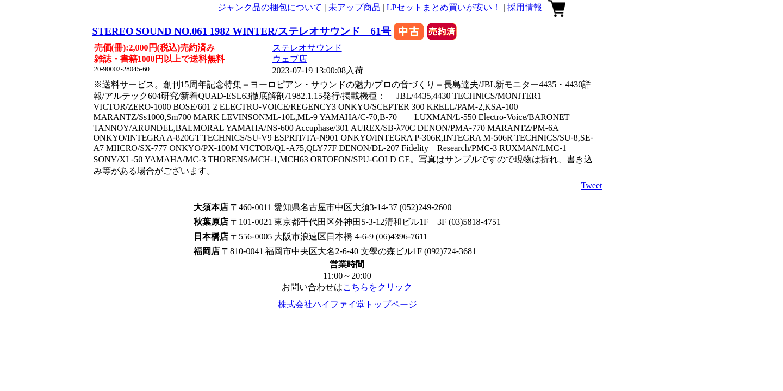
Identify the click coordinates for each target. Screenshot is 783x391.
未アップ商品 (354, 7)
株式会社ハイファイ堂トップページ (347, 304)
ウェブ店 (289, 59)
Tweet (591, 185)
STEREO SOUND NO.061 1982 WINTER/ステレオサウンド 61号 (241, 31)
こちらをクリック (377, 287)
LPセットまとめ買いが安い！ (444, 7)
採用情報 (524, 7)
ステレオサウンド (307, 47)
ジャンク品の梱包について (269, 7)
